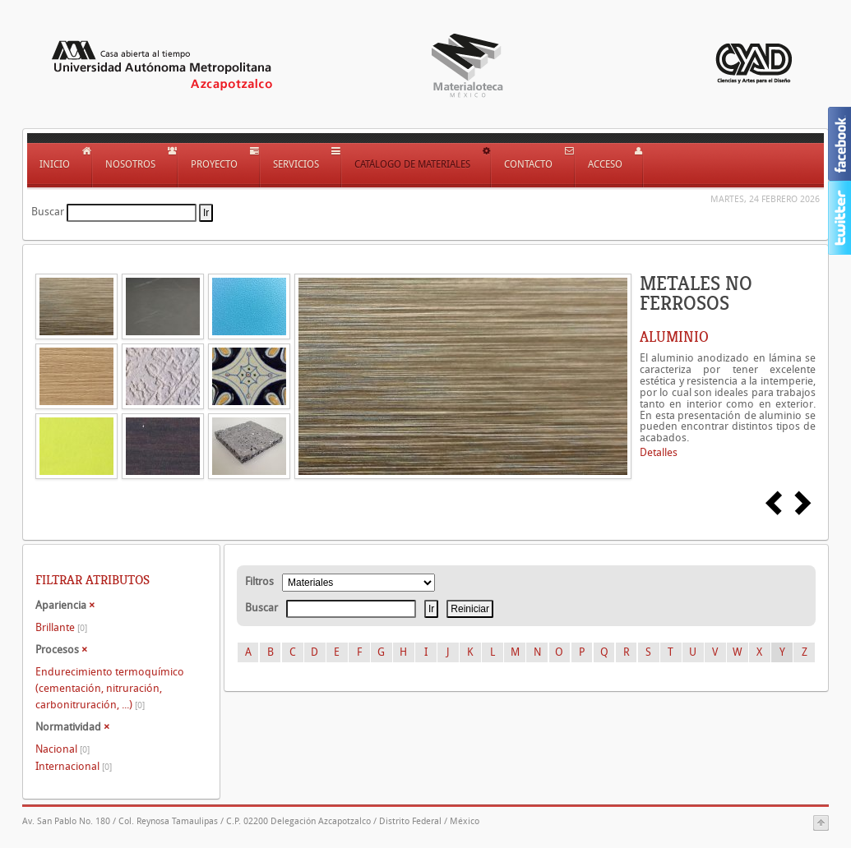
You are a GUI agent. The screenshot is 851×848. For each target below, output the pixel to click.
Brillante (61, 627)
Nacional (62, 749)
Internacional (73, 766)
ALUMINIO (674, 337)
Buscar (47, 211)
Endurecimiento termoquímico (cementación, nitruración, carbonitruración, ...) (109, 688)
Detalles (659, 452)
